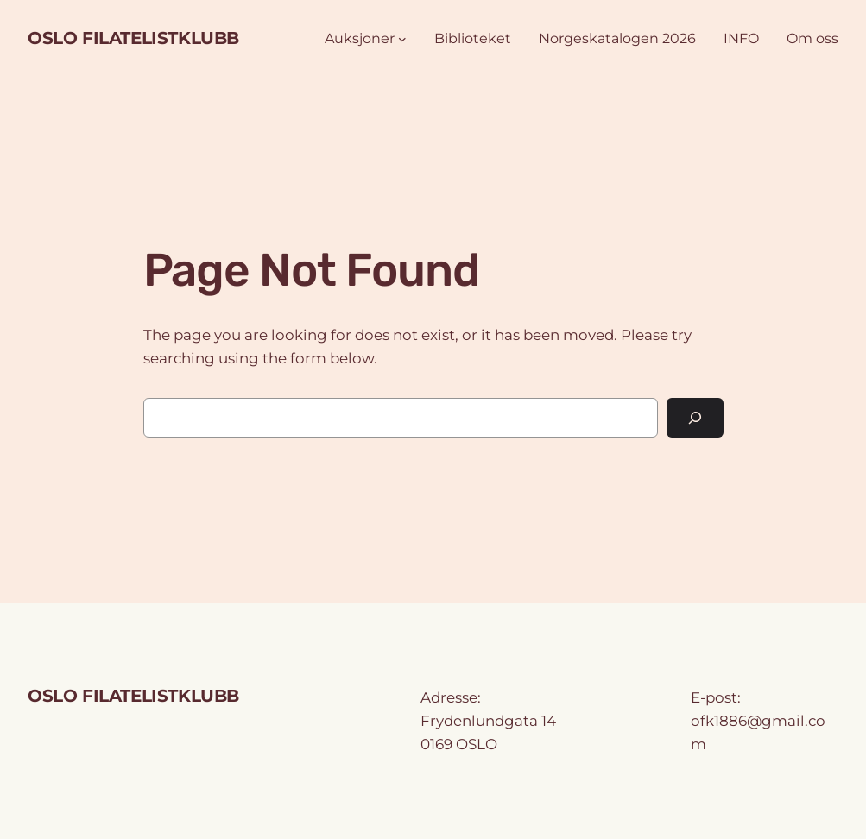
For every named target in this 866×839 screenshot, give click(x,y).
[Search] (695, 418)
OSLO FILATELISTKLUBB (133, 38)
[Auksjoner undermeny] (402, 39)
